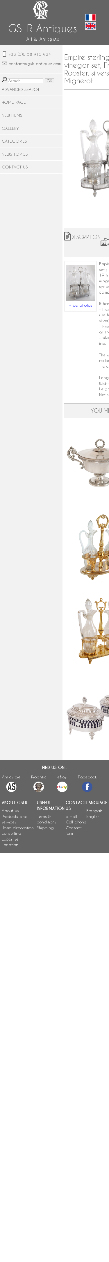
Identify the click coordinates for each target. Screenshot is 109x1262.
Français (94, 810)
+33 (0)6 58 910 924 (30, 54)
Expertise (10, 838)
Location (10, 844)
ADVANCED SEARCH (20, 89)
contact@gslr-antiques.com (35, 63)
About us (10, 810)
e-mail (71, 816)
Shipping (45, 827)
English (92, 816)
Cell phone (76, 821)
